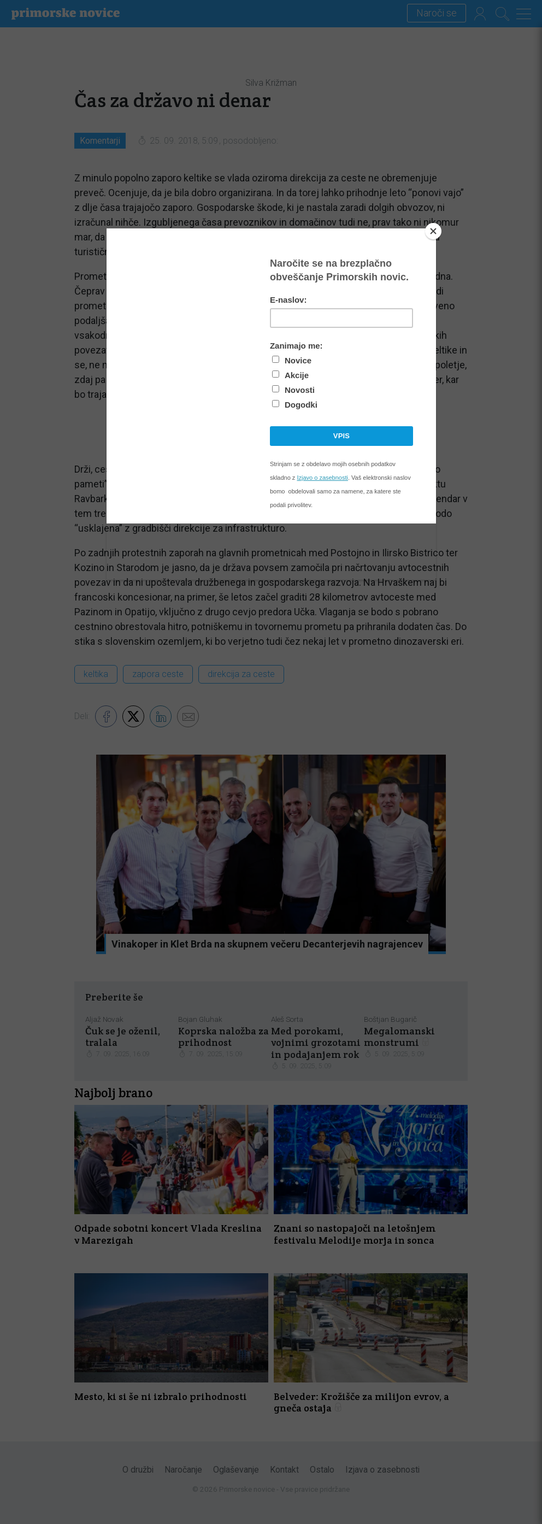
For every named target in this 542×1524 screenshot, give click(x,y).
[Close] (433, 231)
